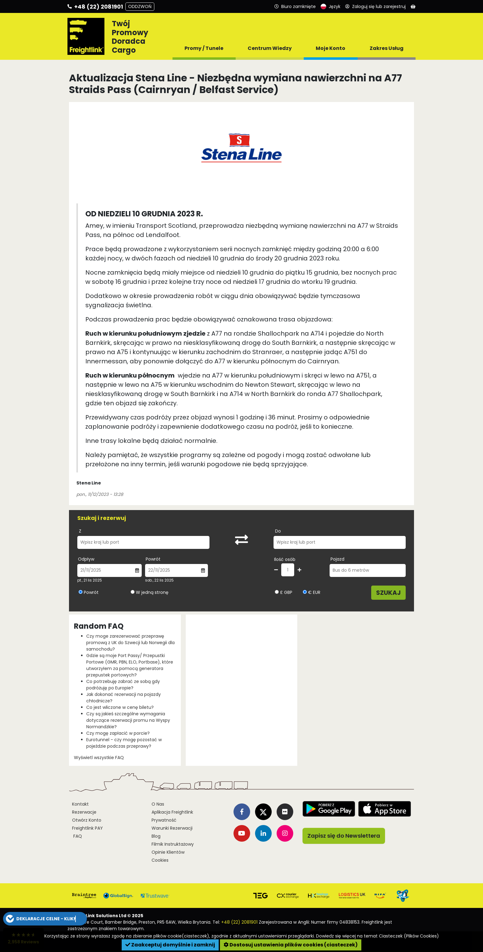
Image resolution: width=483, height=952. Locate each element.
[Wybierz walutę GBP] (277, 592)
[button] (45, 918)
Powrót (153, 559)
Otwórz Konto (86, 820)
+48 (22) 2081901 (239, 922)
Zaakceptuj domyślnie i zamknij (170, 944)
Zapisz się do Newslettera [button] (343, 836)
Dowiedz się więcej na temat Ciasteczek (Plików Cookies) (377, 936)
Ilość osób (284, 559)
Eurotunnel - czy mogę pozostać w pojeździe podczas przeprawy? (124, 743)
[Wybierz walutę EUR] (305, 592)
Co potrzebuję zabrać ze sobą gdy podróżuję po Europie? (123, 684)
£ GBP (283, 592)
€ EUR (311, 592)
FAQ (77, 836)
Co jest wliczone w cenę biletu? (120, 707)
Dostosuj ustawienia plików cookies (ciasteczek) (291, 944)
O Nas (158, 804)
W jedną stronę (152, 592)
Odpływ (86, 559)
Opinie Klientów (168, 852)
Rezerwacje (84, 812)
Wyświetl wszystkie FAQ (99, 757)
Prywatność (164, 820)
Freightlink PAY (87, 828)
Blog (156, 836)
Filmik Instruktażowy (173, 844)
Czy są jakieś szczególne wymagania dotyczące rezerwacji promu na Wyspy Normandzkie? (128, 720)
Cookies (160, 860)
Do (278, 531)
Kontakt (80, 804)
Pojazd (337, 559)
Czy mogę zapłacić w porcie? (118, 733)
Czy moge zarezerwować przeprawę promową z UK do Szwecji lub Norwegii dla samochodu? (130, 642)
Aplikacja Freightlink (172, 812)
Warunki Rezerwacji (172, 828)
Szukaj (388, 592)
